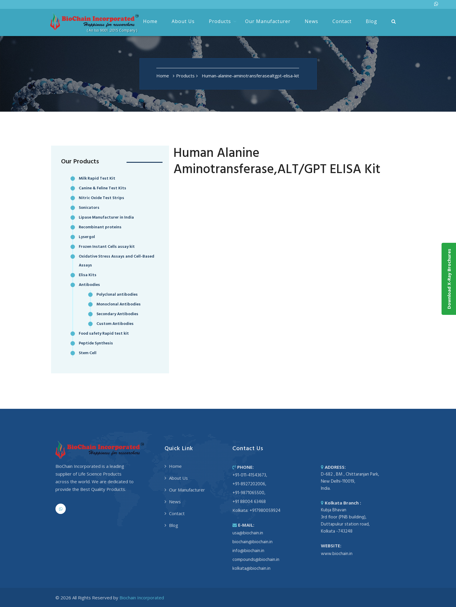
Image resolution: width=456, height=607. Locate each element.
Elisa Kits (87, 275)
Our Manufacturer (268, 21)
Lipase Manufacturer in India (106, 217)
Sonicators (89, 207)
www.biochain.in (336, 553)
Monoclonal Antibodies (118, 304)
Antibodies (89, 284)
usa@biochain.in (247, 533)
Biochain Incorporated (141, 598)
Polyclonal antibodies (117, 294)
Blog (371, 21)
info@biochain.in (248, 550)
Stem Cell (87, 353)
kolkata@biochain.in (251, 568)
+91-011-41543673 (249, 475)
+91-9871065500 (248, 493)
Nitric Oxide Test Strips (101, 198)
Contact (342, 21)
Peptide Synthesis (96, 343)
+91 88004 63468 (249, 501)
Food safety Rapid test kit (104, 333)
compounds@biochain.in (255, 559)
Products (220, 21)
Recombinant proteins (100, 227)
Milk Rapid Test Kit (97, 178)
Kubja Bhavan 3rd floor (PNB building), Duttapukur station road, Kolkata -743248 (345, 521)
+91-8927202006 (248, 484)
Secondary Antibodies (117, 314)
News (311, 21)
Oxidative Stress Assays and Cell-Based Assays (116, 261)
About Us (183, 21)
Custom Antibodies (115, 323)
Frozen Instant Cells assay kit (107, 246)
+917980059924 (265, 510)
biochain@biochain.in (252, 542)
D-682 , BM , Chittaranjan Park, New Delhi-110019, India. (350, 481)
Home (150, 21)
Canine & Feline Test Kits (102, 188)
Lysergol (87, 237)
